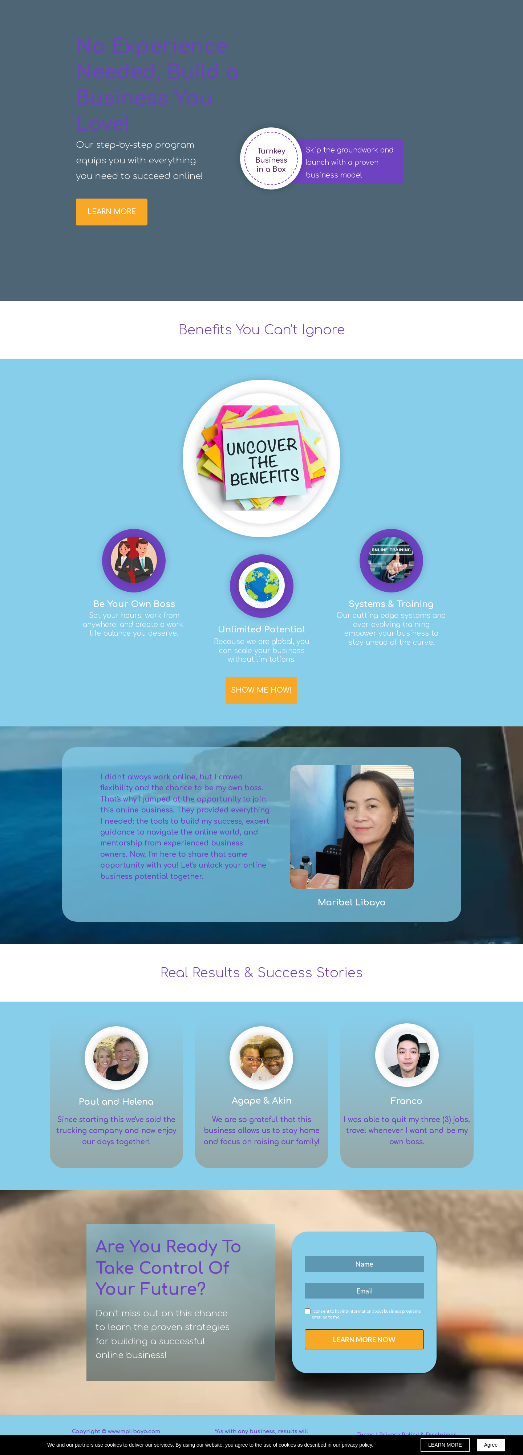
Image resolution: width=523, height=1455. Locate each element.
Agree (491, 1445)
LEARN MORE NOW (364, 1339)
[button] (111, 212)
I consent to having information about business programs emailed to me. (366, 1314)
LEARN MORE (445, 1445)
